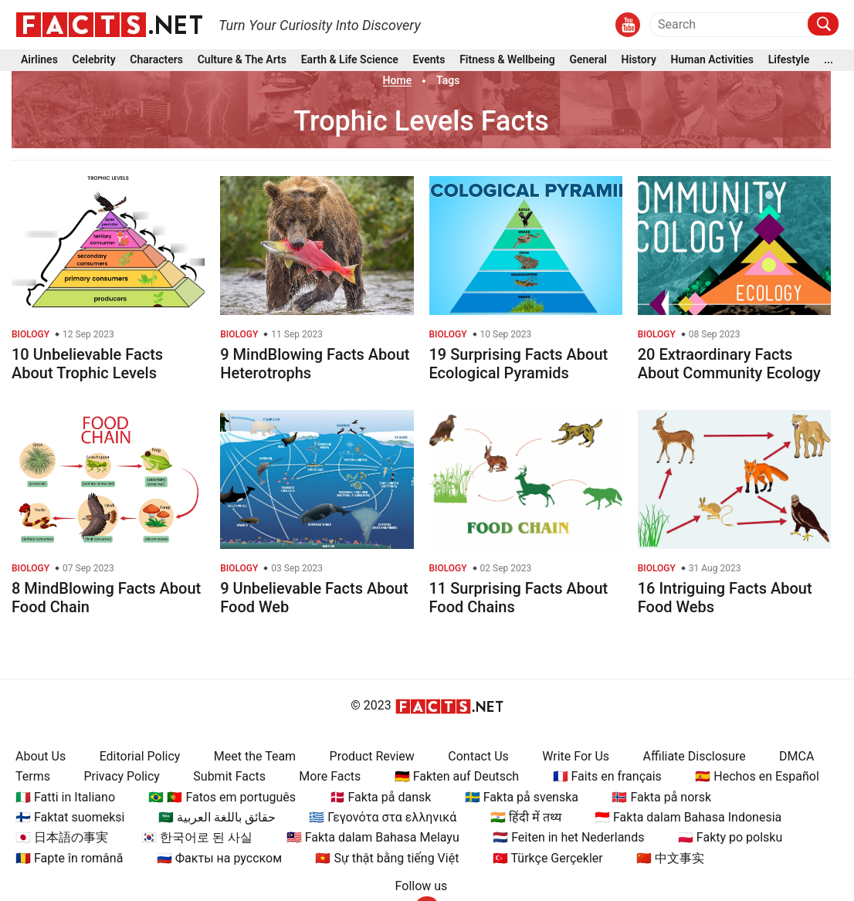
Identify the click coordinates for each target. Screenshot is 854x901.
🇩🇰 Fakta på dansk (381, 797)
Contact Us (478, 756)
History (639, 61)
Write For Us (575, 756)
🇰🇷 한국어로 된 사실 (196, 837)
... (828, 61)
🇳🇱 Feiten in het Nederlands (568, 837)
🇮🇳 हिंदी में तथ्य (525, 817)
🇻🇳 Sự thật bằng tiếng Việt (387, 858)
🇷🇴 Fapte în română (69, 858)
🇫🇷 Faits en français (607, 776)
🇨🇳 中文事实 (670, 858)
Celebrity (94, 61)
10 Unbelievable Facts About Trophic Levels (87, 363)
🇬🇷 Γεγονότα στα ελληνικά (382, 817)
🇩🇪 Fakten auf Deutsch (457, 776)
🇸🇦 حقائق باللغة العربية (217, 817)
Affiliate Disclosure (694, 756)
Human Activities (712, 61)
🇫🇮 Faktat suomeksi (69, 817)
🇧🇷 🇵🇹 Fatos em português (222, 797)
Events (429, 61)
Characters (156, 61)
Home (397, 80)
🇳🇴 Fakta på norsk (661, 797)
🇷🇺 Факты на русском (219, 858)
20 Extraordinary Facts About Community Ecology (729, 363)
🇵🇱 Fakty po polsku (730, 837)
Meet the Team (255, 756)
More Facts (330, 776)
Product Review (372, 756)
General (587, 61)
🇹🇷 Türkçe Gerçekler (548, 858)
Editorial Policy (140, 756)
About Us (40, 756)
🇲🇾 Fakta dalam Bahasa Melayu (372, 837)
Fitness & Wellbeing (507, 61)
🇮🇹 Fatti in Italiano (65, 797)
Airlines (39, 61)
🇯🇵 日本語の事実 (61, 837)
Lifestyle (789, 61)
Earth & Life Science (349, 61)
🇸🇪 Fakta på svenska (521, 797)
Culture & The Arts (242, 61)
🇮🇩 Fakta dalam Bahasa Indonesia (688, 817)
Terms (32, 776)
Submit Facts (229, 776)
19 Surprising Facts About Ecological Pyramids (518, 363)
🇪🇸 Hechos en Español (757, 776)
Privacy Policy (121, 776)
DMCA (796, 756)
